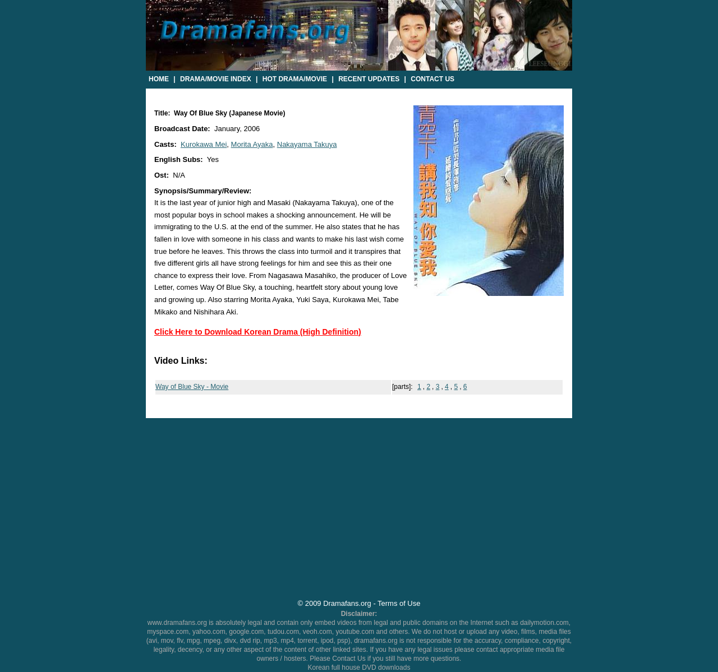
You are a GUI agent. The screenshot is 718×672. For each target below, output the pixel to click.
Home (159, 79)
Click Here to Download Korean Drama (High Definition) (257, 331)
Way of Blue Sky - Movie (191, 387)
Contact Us (432, 79)
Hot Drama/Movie (295, 79)
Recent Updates (368, 79)
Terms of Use (399, 603)
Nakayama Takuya (307, 144)
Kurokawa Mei (204, 144)
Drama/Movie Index (215, 79)
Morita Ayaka (252, 144)
